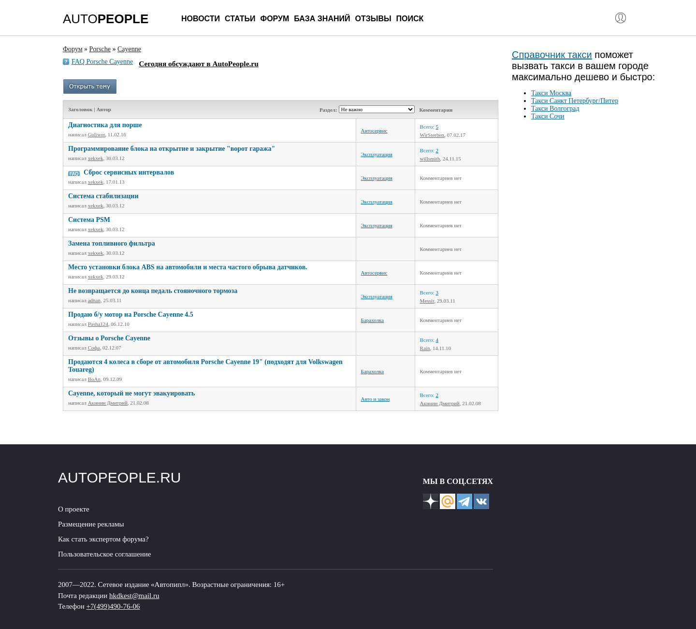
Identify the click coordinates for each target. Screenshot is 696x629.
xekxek (95, 158)
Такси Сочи (548, 116)
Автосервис (374, 130)
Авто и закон (375, 399)
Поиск (410, 19)
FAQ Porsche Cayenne (102, 61)
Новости (200, 19)
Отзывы (373, 19)
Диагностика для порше (105, 125)
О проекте (73, 509)
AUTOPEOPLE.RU (119, 477)
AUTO (105, 19)
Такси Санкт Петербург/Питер (574, 100)
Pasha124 (98, 324)
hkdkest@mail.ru (134, 596)
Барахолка (372, 320)
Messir (427, 301)
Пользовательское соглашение (104, 554)
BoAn (94, 379)
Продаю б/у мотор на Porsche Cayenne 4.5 (130, 314)
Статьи (240, 19)
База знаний (322, 19)
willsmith (430, 158)
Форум (274, 19)
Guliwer (96, 134)
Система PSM (89, 219)
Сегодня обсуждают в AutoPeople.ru (198, 63)
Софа (94, 348)
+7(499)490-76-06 (113, 606)
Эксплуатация (376, 154)
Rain (425, 348)
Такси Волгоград (555, 108)
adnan (94, 300)
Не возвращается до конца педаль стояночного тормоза (152, 290)
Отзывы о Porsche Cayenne (109, 338)
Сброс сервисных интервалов (129, 172)
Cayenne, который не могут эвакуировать (131, 393)
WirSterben (432, 135)
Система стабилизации (103, 196)
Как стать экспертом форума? (103, 539)
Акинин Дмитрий (108, 403)
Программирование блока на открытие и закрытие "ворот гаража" (171, 148)
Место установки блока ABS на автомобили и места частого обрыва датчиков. (187, 267)
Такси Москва (551, 93)
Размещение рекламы (91, 524)
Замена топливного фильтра (111, 243)
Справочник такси (552, 54)
